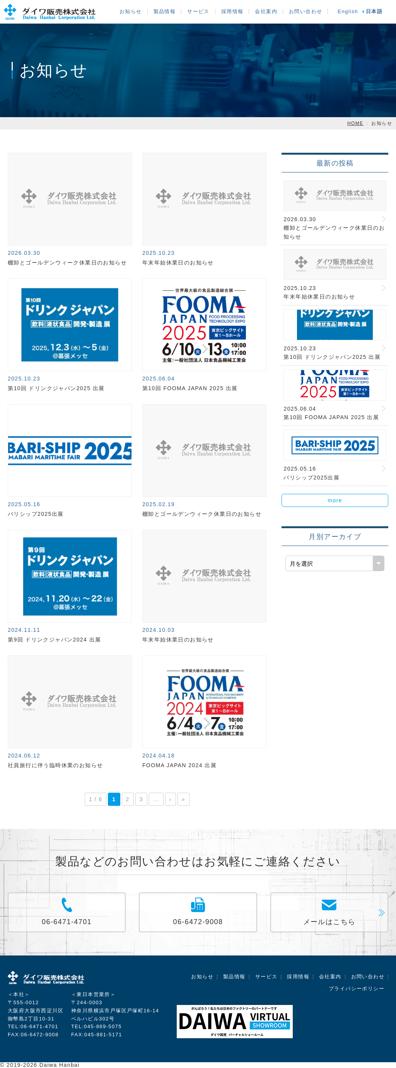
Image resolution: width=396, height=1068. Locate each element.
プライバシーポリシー (356, 988)
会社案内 (266, 11)
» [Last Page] (183, 799)
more (335, 500)
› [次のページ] (170, 799)
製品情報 (165, 11)
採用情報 (232, 11)
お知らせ (130, 11)
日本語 (374, 11)
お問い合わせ (305, 11)
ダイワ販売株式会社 (46, 979)
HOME (355, 123)
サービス (198, 11)
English (348, 11)
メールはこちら (329, 922)
